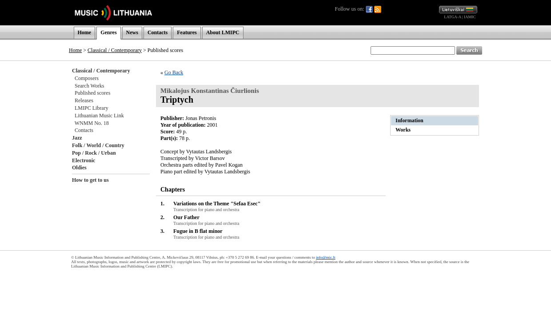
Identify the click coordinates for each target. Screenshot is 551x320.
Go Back (173, 72)
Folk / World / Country (98, 145)
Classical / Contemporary (115, 50)
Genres (108, 32)
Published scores (92, 93)
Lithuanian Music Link (99, 115)
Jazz (77, 138)
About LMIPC (223, 32)
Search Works (89, 86)
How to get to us (90, 180)
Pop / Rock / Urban (94, 153)
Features (186, 32)
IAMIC (470, 17)
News (132, 32)
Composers (87, 78)
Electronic (83, 160)
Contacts (158, 32)
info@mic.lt (325, 257)
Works (403, 130)
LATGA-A (452, 17)
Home (85, 32)
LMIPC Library (91, 108)
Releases (84, 100)
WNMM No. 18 (92, 123)
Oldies (79, 167)
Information (409, 120)
